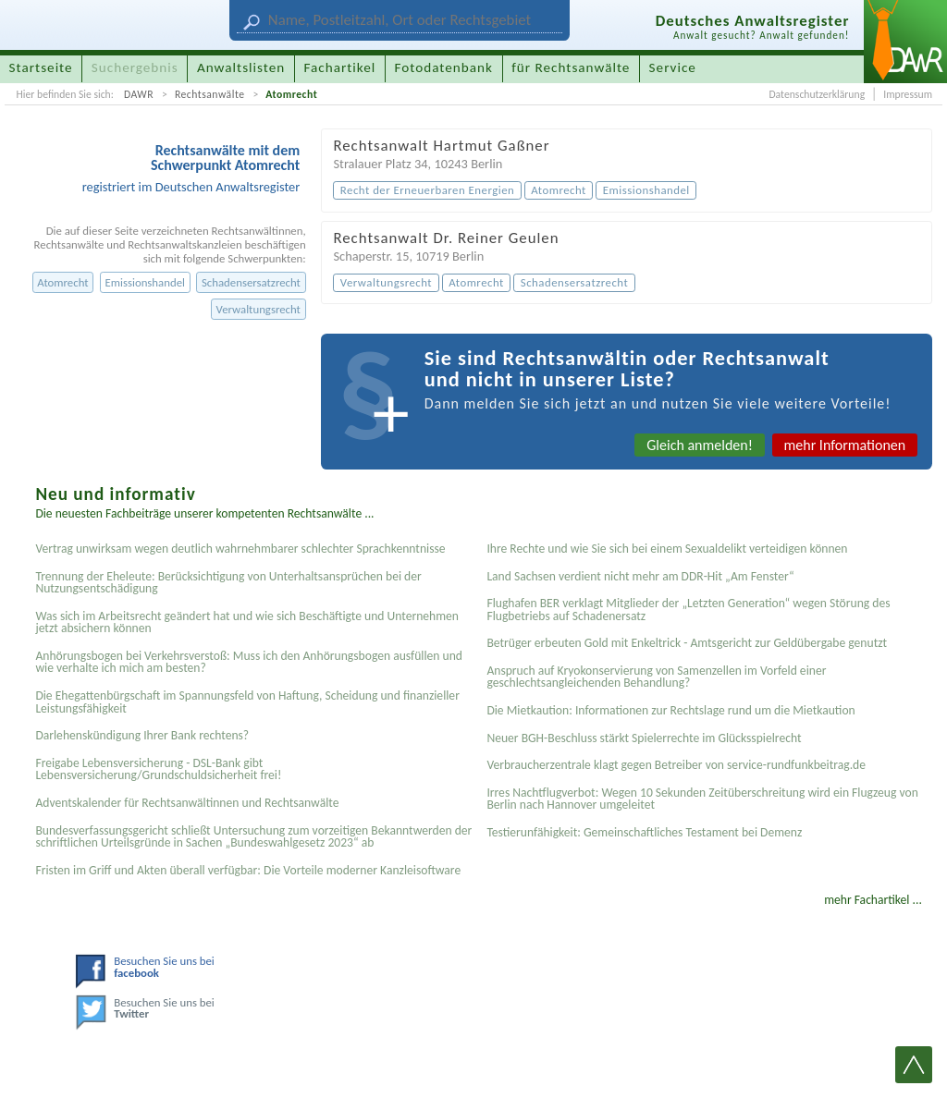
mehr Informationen (845, 445)
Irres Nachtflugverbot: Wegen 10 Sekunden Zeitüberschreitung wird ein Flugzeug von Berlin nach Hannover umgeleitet (701, 799)
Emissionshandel (145, 282)
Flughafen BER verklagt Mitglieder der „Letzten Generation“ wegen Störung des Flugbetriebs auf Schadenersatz (688, 609)
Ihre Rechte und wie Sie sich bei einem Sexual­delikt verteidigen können (666, 548)
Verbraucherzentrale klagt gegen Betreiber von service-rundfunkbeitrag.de (676, 765)
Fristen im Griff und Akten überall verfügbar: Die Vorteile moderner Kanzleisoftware (248, 870)
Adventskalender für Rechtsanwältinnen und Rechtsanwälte (186, 803)
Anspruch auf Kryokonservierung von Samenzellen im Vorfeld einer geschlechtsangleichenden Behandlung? (656, 677)
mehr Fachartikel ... (873, 900)
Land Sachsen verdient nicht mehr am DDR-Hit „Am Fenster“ (639, 576)
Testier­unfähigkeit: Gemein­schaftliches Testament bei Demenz (644, 832)
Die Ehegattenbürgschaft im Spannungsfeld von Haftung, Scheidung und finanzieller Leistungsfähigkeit (247, 702)
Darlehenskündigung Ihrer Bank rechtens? (142, 735)
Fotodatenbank (444, 67)
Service (672, 67)
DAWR (139, 94)
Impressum (907, 94)
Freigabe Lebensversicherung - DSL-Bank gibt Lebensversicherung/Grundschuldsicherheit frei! (158, 769)
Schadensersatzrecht (251, 282)
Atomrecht (291, 94)
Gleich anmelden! (699, 445)
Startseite (41, 67)
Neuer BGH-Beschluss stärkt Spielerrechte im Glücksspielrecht (643, 738)
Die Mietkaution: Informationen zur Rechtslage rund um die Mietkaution (670, 710)
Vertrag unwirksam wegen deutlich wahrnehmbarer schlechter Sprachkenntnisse (240, 548)
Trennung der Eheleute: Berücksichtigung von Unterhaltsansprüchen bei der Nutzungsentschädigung (228, 582)
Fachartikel (339, 67)
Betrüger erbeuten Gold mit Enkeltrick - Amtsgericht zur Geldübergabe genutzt (686, 643)
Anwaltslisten (241, 67)
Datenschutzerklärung (817, 94)
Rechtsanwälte (210, 94)
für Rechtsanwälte (570, 67)
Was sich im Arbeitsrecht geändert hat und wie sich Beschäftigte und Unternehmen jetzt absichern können (247, 622)
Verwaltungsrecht (258, 309)
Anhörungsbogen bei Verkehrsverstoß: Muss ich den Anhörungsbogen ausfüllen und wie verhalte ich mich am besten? (248, 662)
